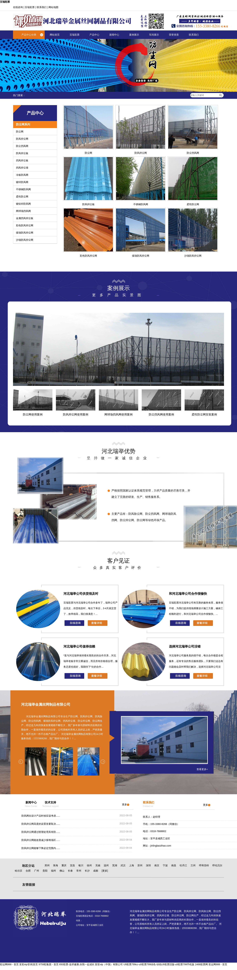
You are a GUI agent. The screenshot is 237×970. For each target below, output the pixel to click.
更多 (125, 804)
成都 (95, 870)
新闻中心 (114, 34)
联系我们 (42, 7)
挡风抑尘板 (22, 160)
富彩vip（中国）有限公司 (109, 964)
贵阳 (45, 870)
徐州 (89, 865)
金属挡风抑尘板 (24, 218)
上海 (131, 865)
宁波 (165, 865)
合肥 (28, 870)
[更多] (105, 870)
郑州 (47, 865)
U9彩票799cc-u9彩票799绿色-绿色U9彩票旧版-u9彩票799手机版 (158, 964)
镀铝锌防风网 (23, 203)
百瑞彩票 (5, 1)
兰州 (193, 865)
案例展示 (134, 34)
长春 (70, 870)
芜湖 (114, 865)
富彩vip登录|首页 (28, 964)
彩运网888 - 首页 (9, 964)
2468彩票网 (201, 964)
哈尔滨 (18, 870)
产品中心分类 (28, 34)
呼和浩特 (204, 865)
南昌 (173, 865)
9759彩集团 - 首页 (49, 964)
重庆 (64, 865)
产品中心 (94, 34)
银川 (80, 865)
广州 (36, 870)
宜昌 (72, 865)
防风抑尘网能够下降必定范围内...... (40, 848)
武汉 (123, 865)
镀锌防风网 (22, 182)
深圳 (148, 865)
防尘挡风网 (22, 146)
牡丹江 (183, 865)
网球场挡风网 (23, 211)
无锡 (97, 865)
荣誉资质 (174, 34)
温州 (106, 865)
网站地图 (53, 7)
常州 (78, 870)
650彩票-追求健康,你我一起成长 (76, 964)
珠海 (55, 865)
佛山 (61, 870)
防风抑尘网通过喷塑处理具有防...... (40, 832)
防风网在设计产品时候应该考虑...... (40, 815)
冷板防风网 (22, 174)
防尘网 (19, 131)
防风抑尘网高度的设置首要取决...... (40, 823)
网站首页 (55, 34)
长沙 (87, 870)
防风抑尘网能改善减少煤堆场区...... (40, 840)
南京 (156, 865)
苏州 (139, 865)
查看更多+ (202, 769)
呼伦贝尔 (217, 865)
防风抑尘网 (22, 138)
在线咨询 (18, 7)
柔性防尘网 (22, 196)
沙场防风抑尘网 (24, 239)
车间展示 (154, 34)
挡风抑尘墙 (22, 167)
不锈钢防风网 (23, 189)
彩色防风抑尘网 (24, 225)
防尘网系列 (23, 124)
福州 (53, 870)
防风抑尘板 (22, 153)
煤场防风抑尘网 (24, 232)
